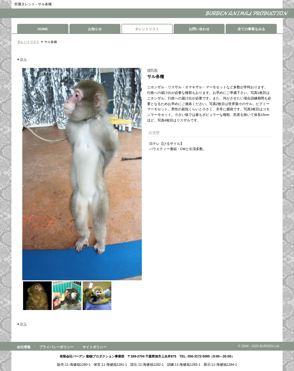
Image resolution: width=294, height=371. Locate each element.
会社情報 (23, 347)
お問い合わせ (199, 29)
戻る (23, 60)
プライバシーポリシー (56, 347)
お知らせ (95, 29)
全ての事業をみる (251, 29)
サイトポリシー (94, 347)
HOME (43, 29)
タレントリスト (147, 29)
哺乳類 (152, 70)
